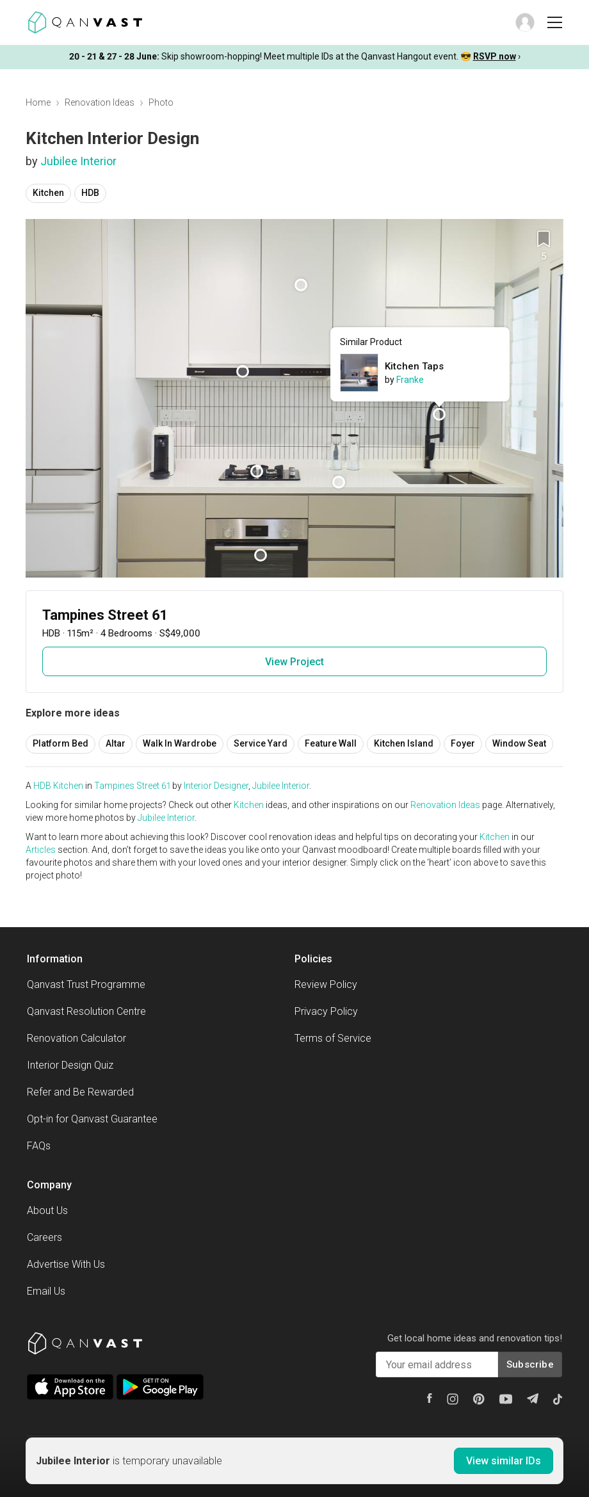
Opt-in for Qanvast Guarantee (92, 1119)
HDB (90, 193)
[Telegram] (532, 1398)
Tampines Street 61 (132, 786)
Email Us (46, 1291)
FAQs (39, 1146)
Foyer (463, 743)
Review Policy (325, 984)
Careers (44, 1237)
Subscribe (530, 1364)
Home (38, 102)
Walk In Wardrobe (179, 743)
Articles (41, 850)
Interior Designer (216, 786)
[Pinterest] (479, 1399)
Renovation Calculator (76, 1038)
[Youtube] (505, 1399)
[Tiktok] (557, 1399)
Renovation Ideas (99, 102)
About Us (47, 1210)
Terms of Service (332, 1038)
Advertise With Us (66, 1264)
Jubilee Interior (78, 161)
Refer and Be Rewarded (80, 1092)
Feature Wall (331, 743)
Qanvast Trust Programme (86, 984)
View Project (294, 662)
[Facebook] (429, 1398)
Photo (161, 102)
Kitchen (48, 193)
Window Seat (519, 743)
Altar (115, 743)
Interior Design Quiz (70, 1065)
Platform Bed (60, 743)
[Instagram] (452, 1399)
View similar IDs (503, 1461)
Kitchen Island (403, 743)
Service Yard (260, 743)
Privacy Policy (326, 1011)
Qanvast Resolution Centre (86, 1011)
